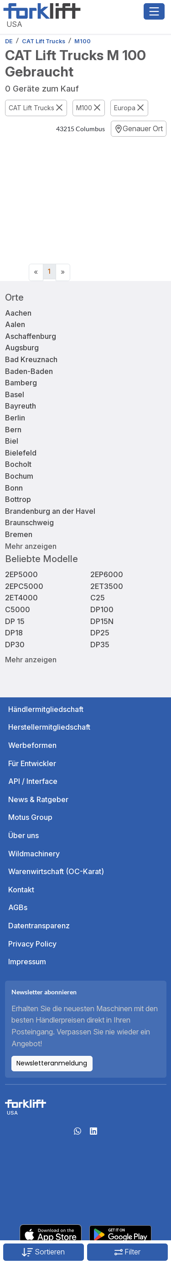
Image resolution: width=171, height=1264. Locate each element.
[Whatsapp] (77, 1133)
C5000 (17, 609)
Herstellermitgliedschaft (49, 727)
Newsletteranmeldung (51, 1063)
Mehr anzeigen (31, 546)
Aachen (18, 312)
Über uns (23, 835)
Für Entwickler (32, 763)
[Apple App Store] (50, 1233)
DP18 (14, 632)
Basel (14, 394)
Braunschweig (29, 522)
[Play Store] (120, 1233)
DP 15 (15, 621)
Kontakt (21, 889)
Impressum (27, 961)
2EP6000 (106, 574)
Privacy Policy (32, 943)
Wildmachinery (34, 853)
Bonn (14, 487)
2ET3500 (106, 586)
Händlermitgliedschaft (45, 709)
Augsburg (22, 347)
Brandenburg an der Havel (50, 511)
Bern (13, 429)
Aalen (15, 324)
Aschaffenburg (30, 336)
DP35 (99, 644)
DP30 (15, 644)
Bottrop (18, 499)
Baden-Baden (29, 371)
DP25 (99, 632)
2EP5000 (21, 574)
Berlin (15, 417)
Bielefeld (20, 452)
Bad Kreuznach (31, 359)
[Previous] (36, 272)
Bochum (19, 476)
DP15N (102, 621)
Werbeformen (32, 745)
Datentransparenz (39, 925)
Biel (11, 440)
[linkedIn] (93, 1133)
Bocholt (18, 464)
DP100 (102, 609)
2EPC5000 (24, 586)
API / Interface (32, 781)
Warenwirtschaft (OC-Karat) (56, 871)
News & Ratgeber (38, 799)
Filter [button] (127, 1251)
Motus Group (30, 817)
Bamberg (21, 382)
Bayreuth (20, 405)
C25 (97, 597)
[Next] (63, 272)
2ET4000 (21, 597)
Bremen (18, 534)
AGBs (17, 907)
